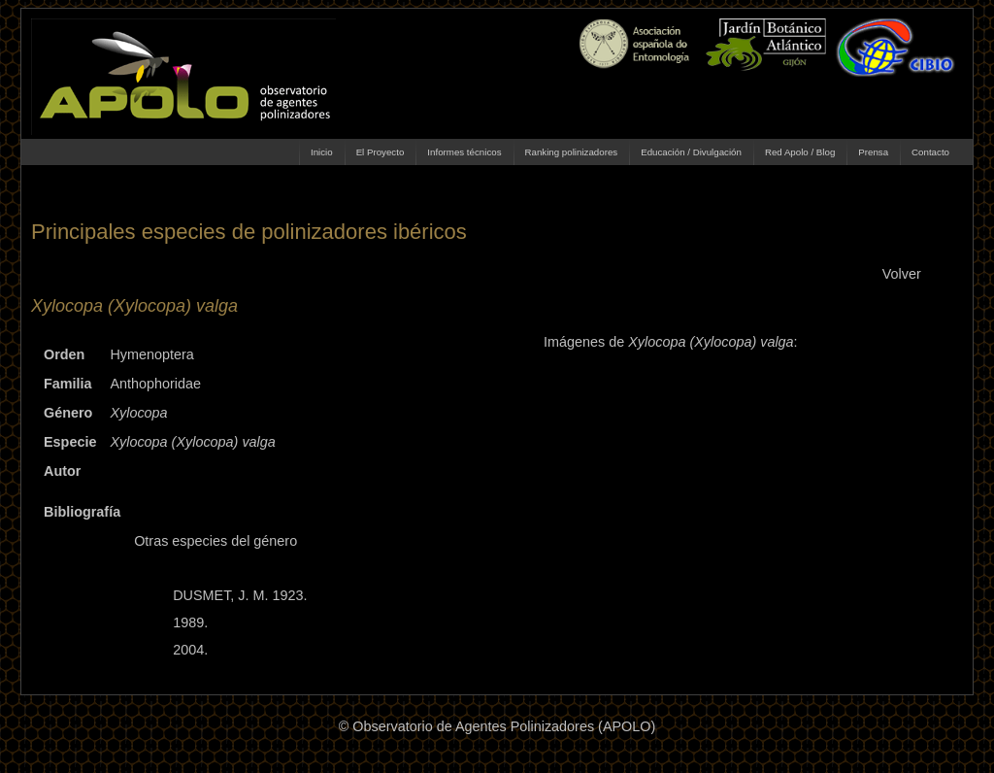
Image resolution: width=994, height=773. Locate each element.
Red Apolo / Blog (800, 152)
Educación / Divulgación (691, 152)
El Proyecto (380, 152)
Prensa (873, 152)
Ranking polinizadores (571, 152)
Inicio (322, 152)
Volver (901, 274)
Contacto (930, 152)
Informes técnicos (464, 152)
